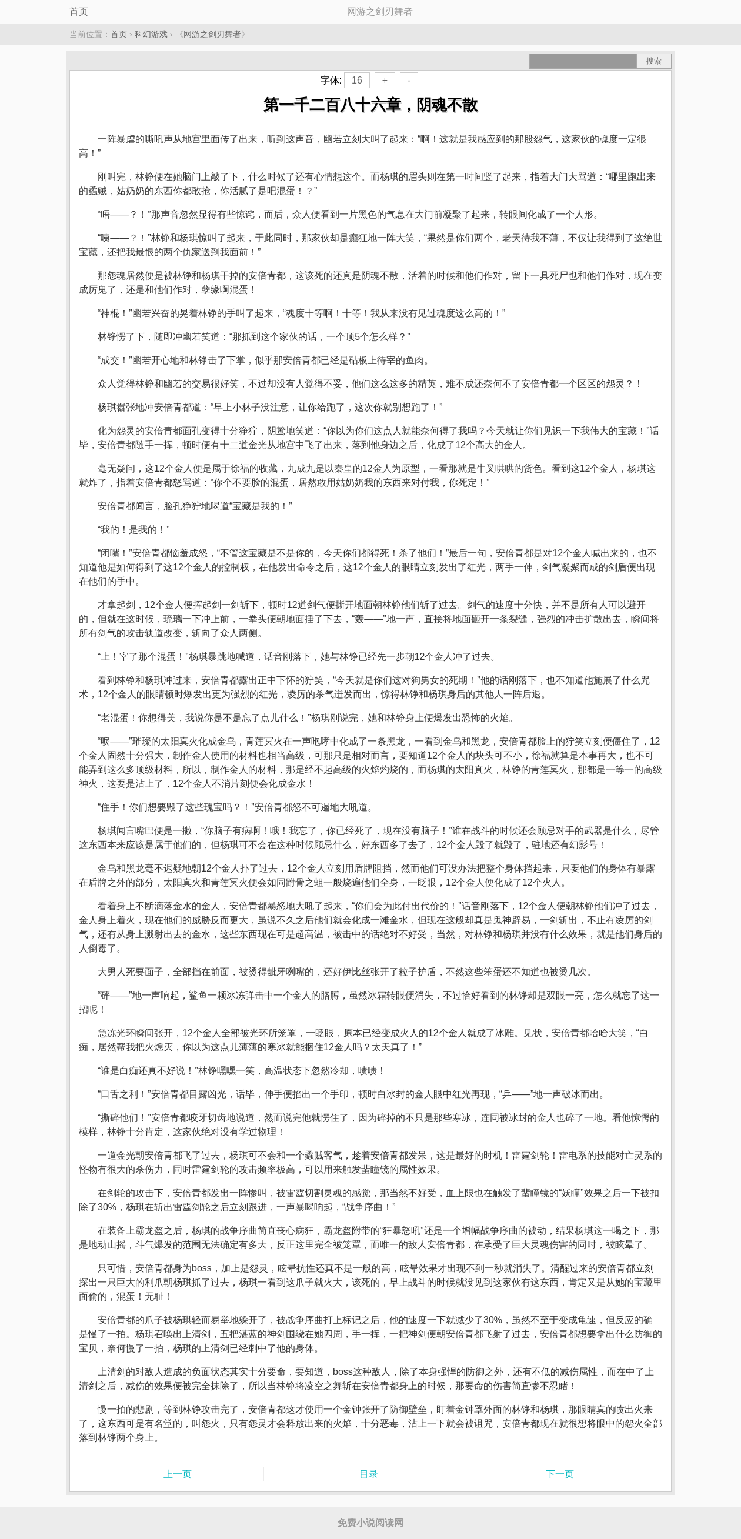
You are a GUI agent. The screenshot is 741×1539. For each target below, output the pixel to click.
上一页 (177, 1474)
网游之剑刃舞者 (212, 34)
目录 (368, 1474)
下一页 (560, 1474)
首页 (78, 11)
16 (357, 80)
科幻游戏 (151, 34)
